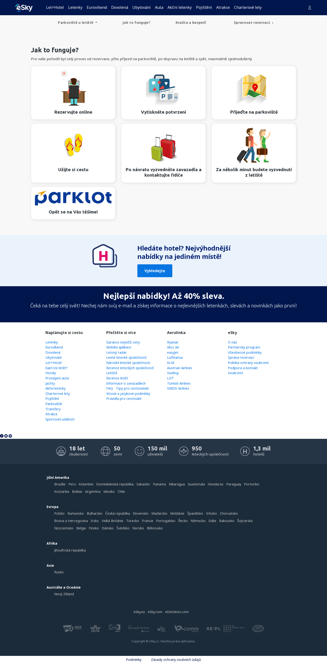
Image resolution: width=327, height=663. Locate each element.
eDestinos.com (177, 612)
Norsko (138, 528)
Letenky (75, 7)
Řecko (183, 520)
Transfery (53, 409)
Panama (159, 484)
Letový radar (116, 352)
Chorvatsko (229, 513)
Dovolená (119, 7)
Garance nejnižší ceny (123, 342)
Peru (72, 484)
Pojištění (204, 7)
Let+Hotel (55, 7)
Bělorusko (155, 528)
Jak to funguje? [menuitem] (136, 22)
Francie (147, 520)
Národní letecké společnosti (128, 362)
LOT (170, 378)
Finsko (94, 528)
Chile (121, 491)
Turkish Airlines (179, 383)
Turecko (132, 520)
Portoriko (251, 484)
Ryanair (173, 342)
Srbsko (211, 513)
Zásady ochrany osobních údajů (176, 659)
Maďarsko (159, 513)
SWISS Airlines (178, 388)
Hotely (50, 373)
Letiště (111, 373)
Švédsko (123, 528)
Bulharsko (94, 513)
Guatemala (196, 484)
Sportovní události (59, 419)
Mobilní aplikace (118, 347)
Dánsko (108, 528)
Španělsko (195, 513)
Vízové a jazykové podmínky (128, 393)
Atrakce (223, 7)
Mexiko (109, 491)
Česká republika (117, 513)
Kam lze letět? (56, 368)
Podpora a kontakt (243, 368)
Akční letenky (180, 7)
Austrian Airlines (179, 368)
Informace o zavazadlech (126, 383)
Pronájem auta (57, 378)
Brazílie (60, 484)
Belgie (81, 528)
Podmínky (133, 659)
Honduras (215, 484)
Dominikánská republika (115, 484)
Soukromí (235, 373)
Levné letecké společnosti (126, 357)
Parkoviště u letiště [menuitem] (76, 22)
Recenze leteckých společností (130, 368)
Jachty (50, 383)
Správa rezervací (241, 357)
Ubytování (141, 7)
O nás (232, 342)
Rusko (59, 572)
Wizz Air (173, 347)
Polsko (59, 513)
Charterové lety (248, 7)
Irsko (95, 520)
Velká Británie (112, 520)
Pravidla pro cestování (123, 398)
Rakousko (226, 520)
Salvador (143, 484)
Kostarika (61, 491)
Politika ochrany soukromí (248, 362)
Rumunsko (75, 513)
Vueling (172, 373)
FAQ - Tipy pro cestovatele (127, 388)
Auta (159, 7)
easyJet (172, 352)
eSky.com (155, 612)
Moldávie (177, 513)
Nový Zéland (64, 594)
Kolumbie (86, 484)
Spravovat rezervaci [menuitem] (252, 22)
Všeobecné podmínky (245, 352)
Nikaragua (177, 484)
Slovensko (141, 513)
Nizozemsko (63, 528)
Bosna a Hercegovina (71, 520)
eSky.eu (139, 612)
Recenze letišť (117, 378)
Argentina (93, 491)
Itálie (212, 520)
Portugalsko (165, 520)
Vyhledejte (154, 270)
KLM (170, 362)
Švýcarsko (245, 520)
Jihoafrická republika (70, 550)
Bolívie (77, 491)
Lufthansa (175, 357)
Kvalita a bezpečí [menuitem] (191, 22)
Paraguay (233, 484)
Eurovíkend (97, 7)
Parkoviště (53, 404)
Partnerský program (244, 347)
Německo (198, 520)
